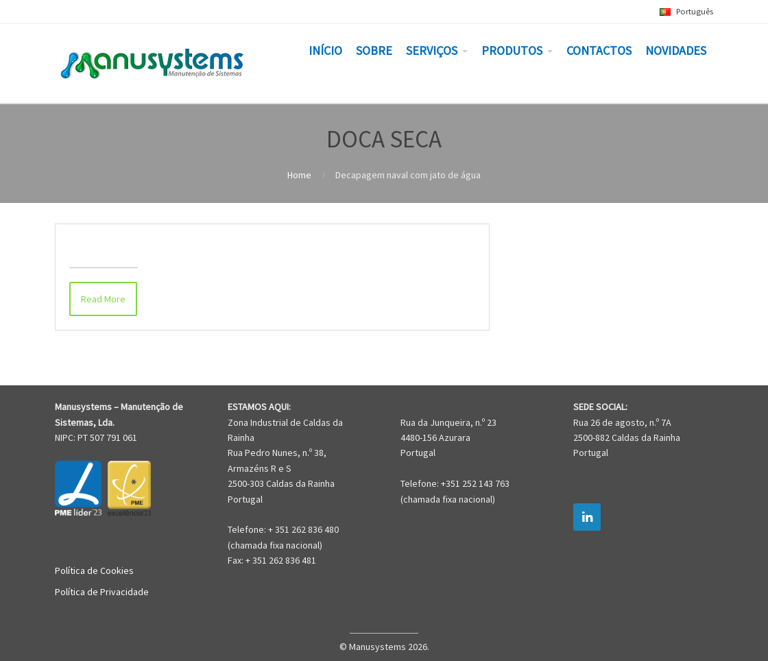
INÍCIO (325, 50)
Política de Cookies (94, 570)
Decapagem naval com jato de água (170, 245)
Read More (103, 299)
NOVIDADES (675, 50)
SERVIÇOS (431, 50)
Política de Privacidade (102, 592)
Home (299, 175)
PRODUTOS (511, 50)
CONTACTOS (599, 50)
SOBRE (374, 50)
